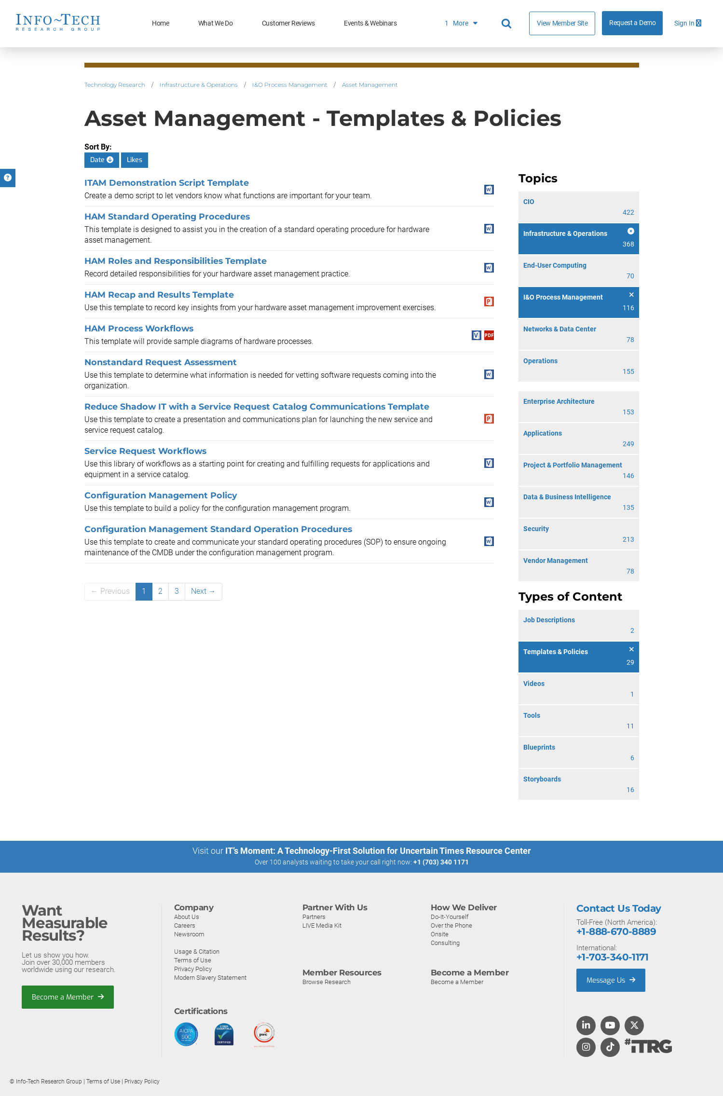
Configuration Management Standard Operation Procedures (218, 529)
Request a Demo (632, 23)
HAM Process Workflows (138, 328)
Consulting (445, 942)
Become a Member (68, 996)
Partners (314, 916)
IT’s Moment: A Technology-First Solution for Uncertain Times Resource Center (378, 851)
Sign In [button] (687, 23)
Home (160, 23)
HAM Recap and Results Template (159, 294)
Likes (134, 159)
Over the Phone (451, 925)
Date (101, 159)
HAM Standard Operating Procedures (167, 216)
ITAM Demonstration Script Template (166, 183)
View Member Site (562, 23)
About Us (186, 916)
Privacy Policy (193, 968)
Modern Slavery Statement (210, 977)
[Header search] (508, 23)
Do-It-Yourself (449, 916)
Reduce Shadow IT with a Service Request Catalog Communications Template (256, 406)
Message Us (612, 980)
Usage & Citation (196, 951)
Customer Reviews (288, 23)
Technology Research (114, 84)
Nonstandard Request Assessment (160, 362)
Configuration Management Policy (160, 495)
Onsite (440, 933)
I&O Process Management (289, 84)
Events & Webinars (370, 23)
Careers (184, 925)
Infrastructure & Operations (199, 84)
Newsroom (189, 933)
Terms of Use (192, 959)
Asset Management (370, 84)
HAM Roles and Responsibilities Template (175, 261)
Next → (203, 591)
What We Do (215, 23)
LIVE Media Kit (321, 925)
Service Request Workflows (145, 451)
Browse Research (326, 981)
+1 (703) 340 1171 (441, 862)
